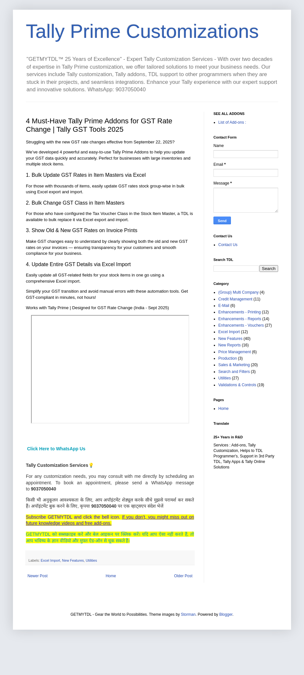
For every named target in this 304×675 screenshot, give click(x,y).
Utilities (91, 560)
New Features (73, 560)
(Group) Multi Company (238, 292)
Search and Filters (234, 371)
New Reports (229, 345)
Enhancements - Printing (239, 312)
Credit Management (235, 299)
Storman (188, 614)
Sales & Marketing (234, 365)
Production (227, 358)
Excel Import (50, 560)
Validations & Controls (237, 385)
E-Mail (223, 305)
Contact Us (227, 244)
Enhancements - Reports (239, 319)
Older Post (183, 576)
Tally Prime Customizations (142, 31)
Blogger (226, 614)
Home (111, 576)
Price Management (234, 352)
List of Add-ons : (232, 122)
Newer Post (37, 576)
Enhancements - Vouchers (241, 325)
